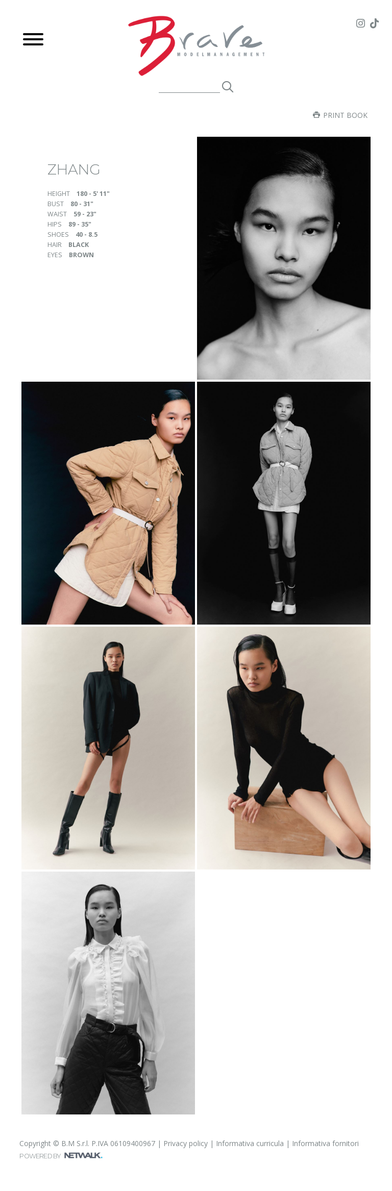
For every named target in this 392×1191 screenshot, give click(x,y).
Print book (340, 115)
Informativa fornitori (325, 1143)
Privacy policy (185, 1143)
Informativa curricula (250, 1143)
